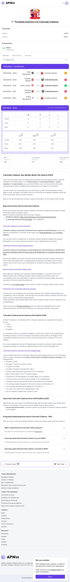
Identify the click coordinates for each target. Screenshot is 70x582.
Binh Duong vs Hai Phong (9, 500)
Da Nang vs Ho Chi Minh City (10, 497)
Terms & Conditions (7, 524)
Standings (28, 55)
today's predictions (23, 306)
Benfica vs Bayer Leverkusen (10, 488)
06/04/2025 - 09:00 (10, 73)
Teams (3, 539)
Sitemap (3, 526)
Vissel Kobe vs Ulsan (7, 495)
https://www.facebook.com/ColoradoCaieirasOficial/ (38, 217)
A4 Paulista (28, 219)
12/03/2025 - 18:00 (9, 98)
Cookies (3, 521)
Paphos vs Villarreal (7, 480)
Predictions (4, 533)
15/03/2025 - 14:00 (9, 91)
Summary (6, 55)
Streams (3, 542)
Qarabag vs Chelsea (7, 477)
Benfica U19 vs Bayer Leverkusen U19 (12, 506)
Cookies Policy (55, 570)
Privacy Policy (5, 518)
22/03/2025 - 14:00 (9, 85)
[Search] (63, 3)
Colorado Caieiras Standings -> (57, 107)
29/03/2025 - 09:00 (10, 80)
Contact (3, 515)
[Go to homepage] (8, 3)
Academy (4, 544)
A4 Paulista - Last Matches (14, 66)
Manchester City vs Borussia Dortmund (13, 485)
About (3, 513)
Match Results (16, 55)
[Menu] (66, 3)
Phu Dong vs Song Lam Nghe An (11, 503)
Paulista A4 (38, 431)
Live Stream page (18, 284)
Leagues (4, 536)
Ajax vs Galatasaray (7, 482)
